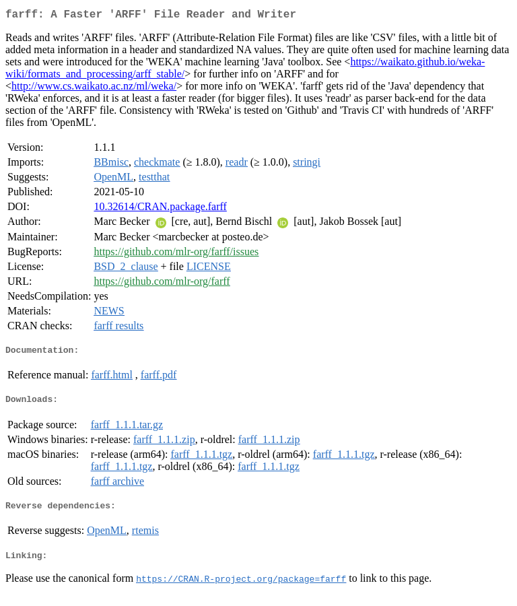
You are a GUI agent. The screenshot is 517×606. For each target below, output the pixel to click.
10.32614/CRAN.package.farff (160, 209)
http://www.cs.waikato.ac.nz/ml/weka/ (93, 88)
